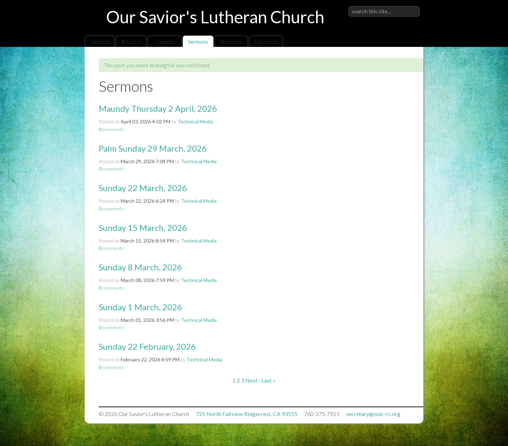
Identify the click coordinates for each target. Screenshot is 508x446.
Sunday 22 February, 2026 (147, 346)
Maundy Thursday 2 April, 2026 (158, 108)
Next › (252, 380)
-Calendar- (164, 41)
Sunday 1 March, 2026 (140, 307)
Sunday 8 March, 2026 (140, 267)
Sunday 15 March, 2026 (143, 227)
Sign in (412, 5)
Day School (266, 41)
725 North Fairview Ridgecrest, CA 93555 (246, 413)
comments (112, 129)
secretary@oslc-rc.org (373, 413)
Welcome (99, 41)
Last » (268, 380)
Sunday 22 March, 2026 (143, 188)
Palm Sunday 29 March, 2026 (153, 148)
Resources (231, 41)
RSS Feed (404, 63)
